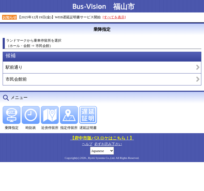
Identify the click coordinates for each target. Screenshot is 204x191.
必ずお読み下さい (108, 144)
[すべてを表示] (114, 17)
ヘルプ (87, 144)
